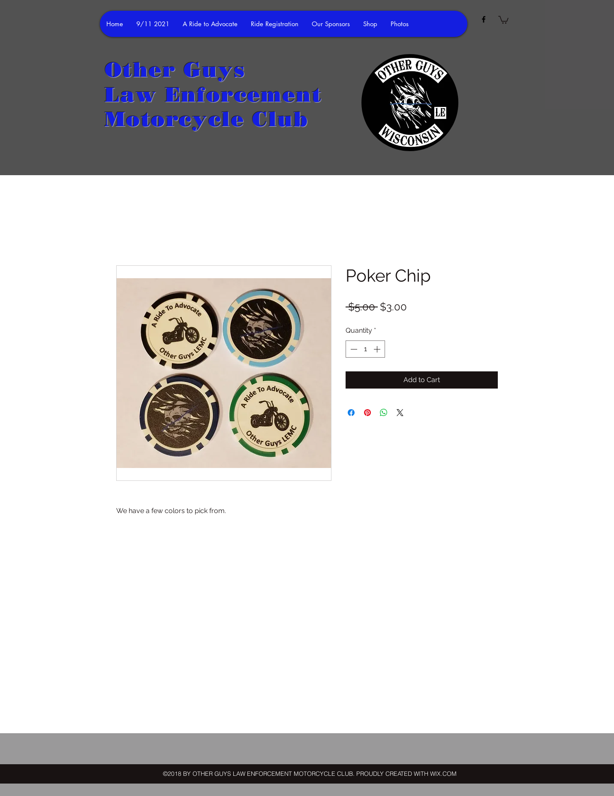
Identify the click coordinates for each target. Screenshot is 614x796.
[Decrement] (353, 349)
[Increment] (378, 349)
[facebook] (483, 19)
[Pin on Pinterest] (367, 412)
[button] (503, 19)
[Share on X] (400, 412)
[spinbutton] (365, 349)
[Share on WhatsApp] (384, 412)
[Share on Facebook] (351, 412)
